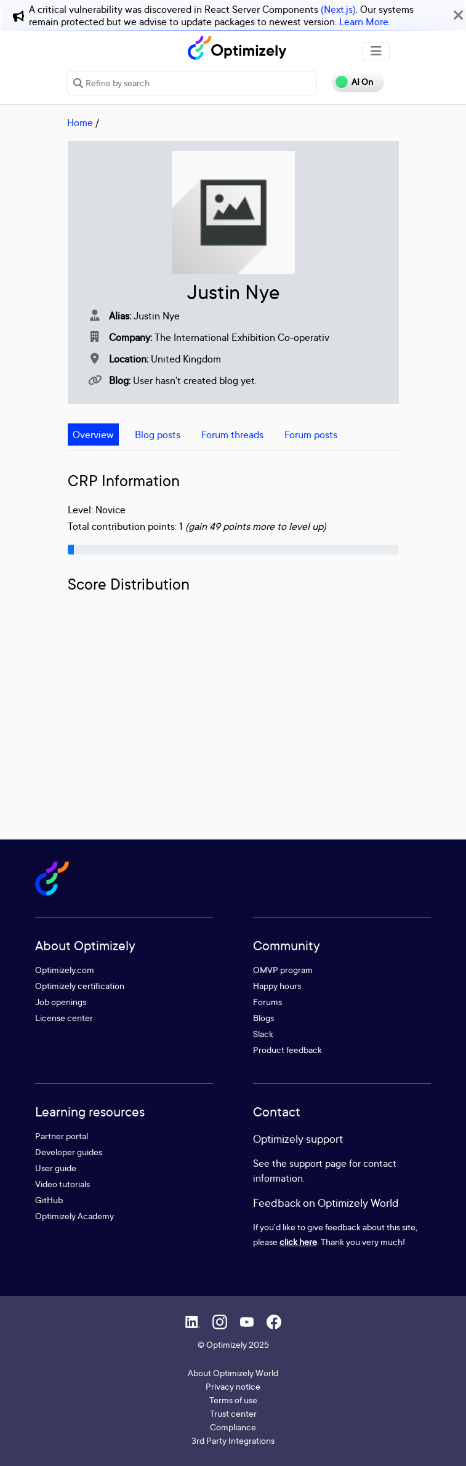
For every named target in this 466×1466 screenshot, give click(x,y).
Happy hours (277, 985)
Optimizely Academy (74, 1216)
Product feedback (287, 1049)
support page (318, 1163)
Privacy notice (233, 1386)
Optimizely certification (79, 985)
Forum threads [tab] (232, 434)
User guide (55, 1168)
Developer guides (68, 1152)
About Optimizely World (233, 1373)
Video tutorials (62, 1184)
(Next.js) (338, 9)
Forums (267, 1001)
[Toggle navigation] (376, 51)
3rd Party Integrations (233, 1440)
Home (80, 122)
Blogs (263, 1017)
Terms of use (233, 1400)
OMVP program (283, 969)
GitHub (49, 1200)
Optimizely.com (64, 969)
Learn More (363, 21)
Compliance (233, 1427)
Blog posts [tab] (157, 434)
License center (64, 1017)
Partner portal (61, 1136)
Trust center (233, 1413)
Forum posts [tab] (310, 434)
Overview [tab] (93, 434)
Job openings (60, 1001)
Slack (263, 1033)
